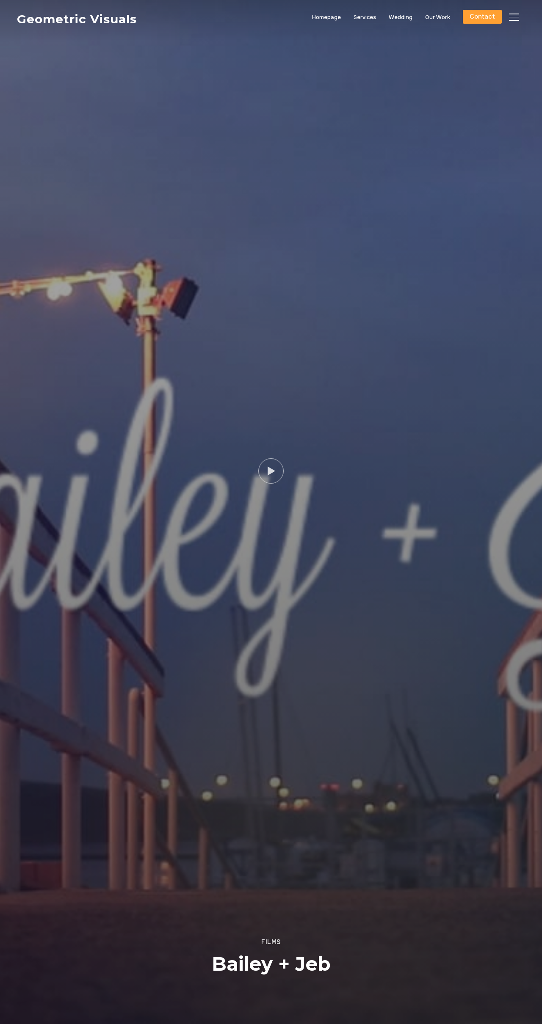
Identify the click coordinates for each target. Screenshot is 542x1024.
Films (271, 942)
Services (365, 17)
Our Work (437, 17)
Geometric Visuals (77, 19)
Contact (482, 16)
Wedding (400, 17)
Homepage (326, 17)
